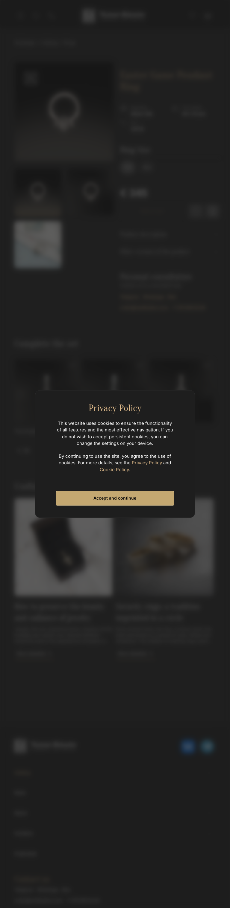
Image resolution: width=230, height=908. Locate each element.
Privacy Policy (147, 463)
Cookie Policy (114, 469)
